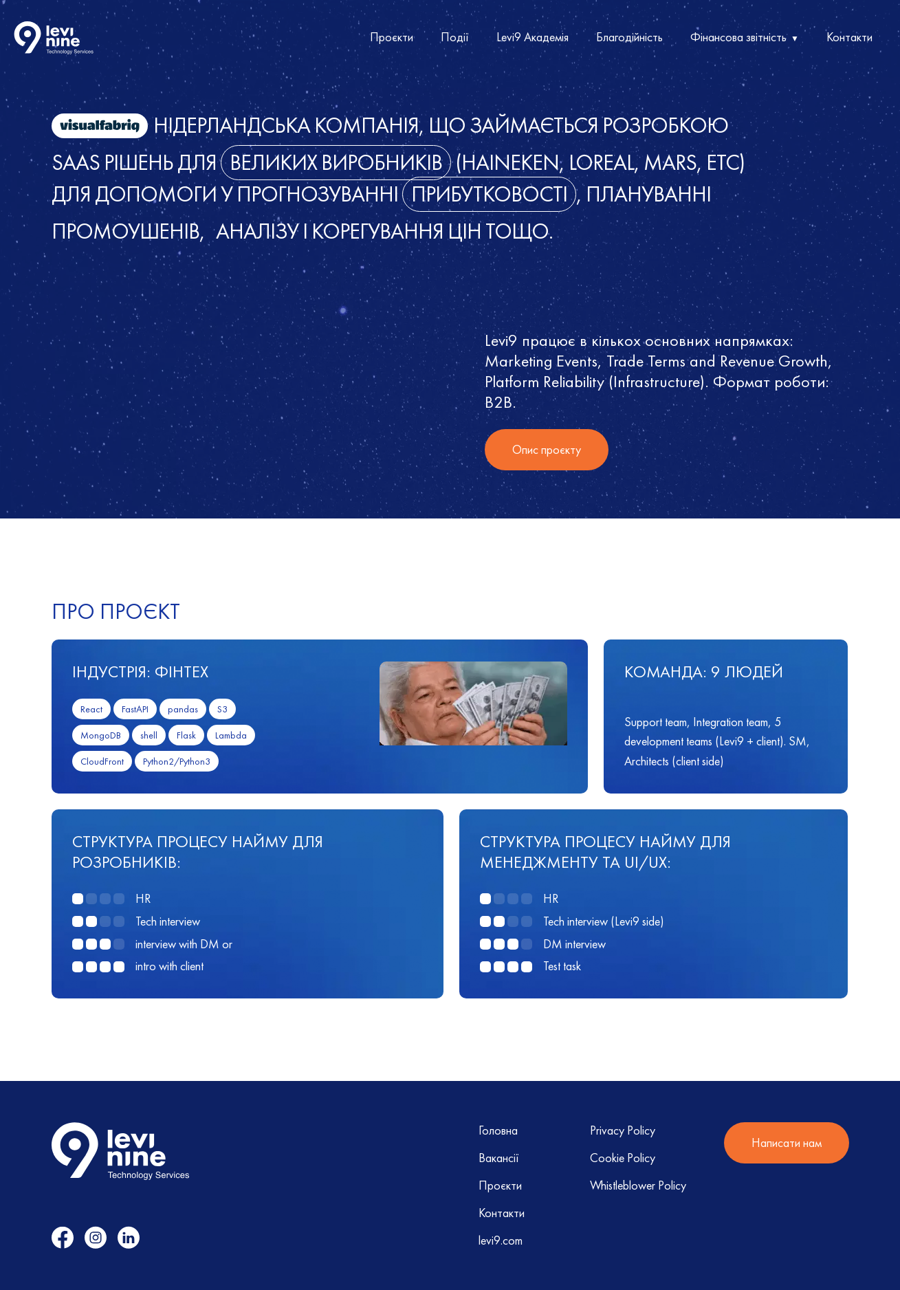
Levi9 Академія (532, 37)
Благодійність (629, 37)
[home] (54, 38)
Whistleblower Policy (638, 1185)
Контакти (849, 37)
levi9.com (501, 1240)
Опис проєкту (546, 449)
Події (455, 37)
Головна (498, 1130)
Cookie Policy (622, 1158)
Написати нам (786, 1142)
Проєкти (391, 37)
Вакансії (499, 1158)
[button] (745, 38)
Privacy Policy (622, 1130)
